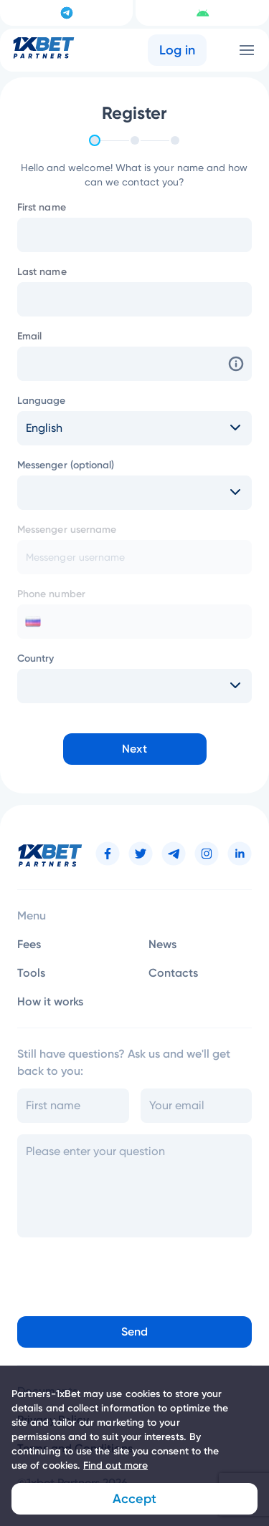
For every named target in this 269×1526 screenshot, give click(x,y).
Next (134, 748)
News (162, 944)
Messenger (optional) (65, 465)
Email (29, 336)
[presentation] (109, 1272)
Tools (31, 973)
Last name (42, 272)
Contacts (173, 973)
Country (36, 658)
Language (41, 401)
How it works (50, 1001)
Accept (134, 1499)
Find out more (115, 1465)
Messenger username (66, 529)
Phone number (51, 594)
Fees (29, 944)
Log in (177, 50)
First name (41, 207)
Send (134, 1331)
